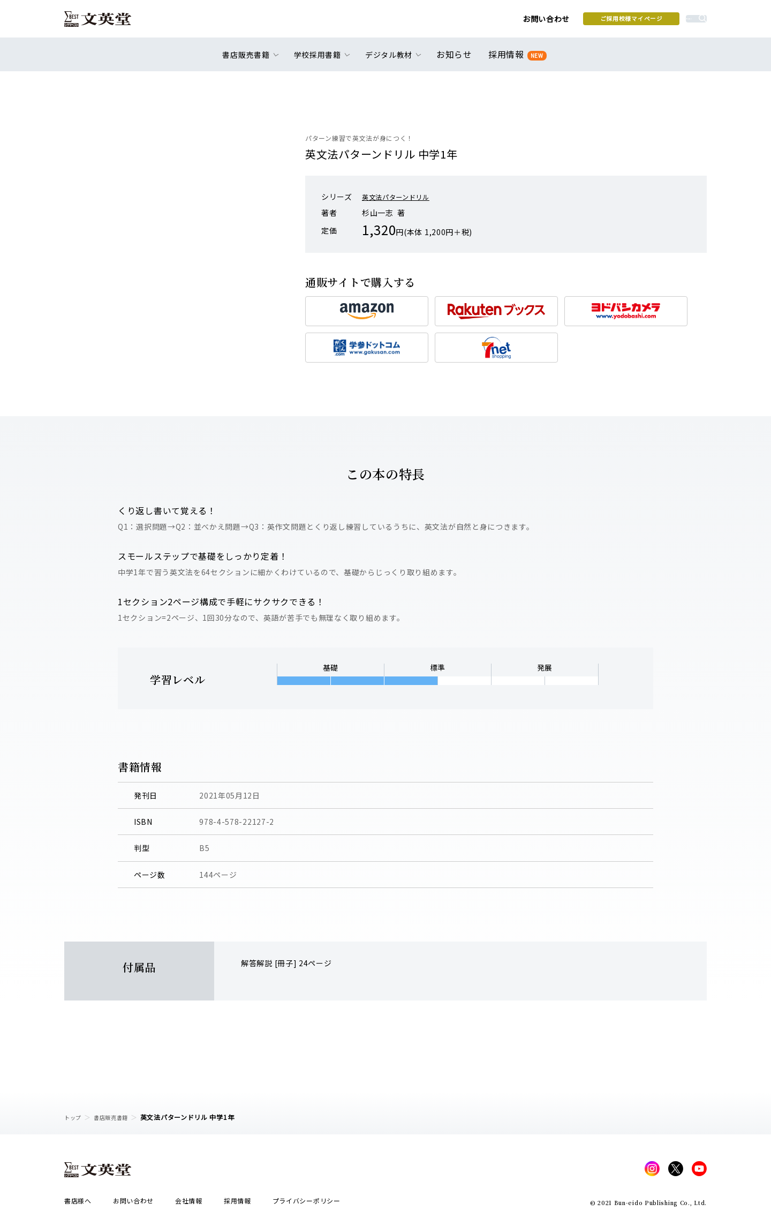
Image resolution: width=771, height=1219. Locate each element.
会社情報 (188, 1203)
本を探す (659, 22)
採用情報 (515, 60)
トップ (74, 1117)
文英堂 (106, 22)
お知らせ (456, 60)
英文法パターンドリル (401, 196)
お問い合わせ (466, 22)
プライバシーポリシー (307, 1203)
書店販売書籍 (117, 1117)
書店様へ (78, 1203)
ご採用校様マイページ (551, 22)
